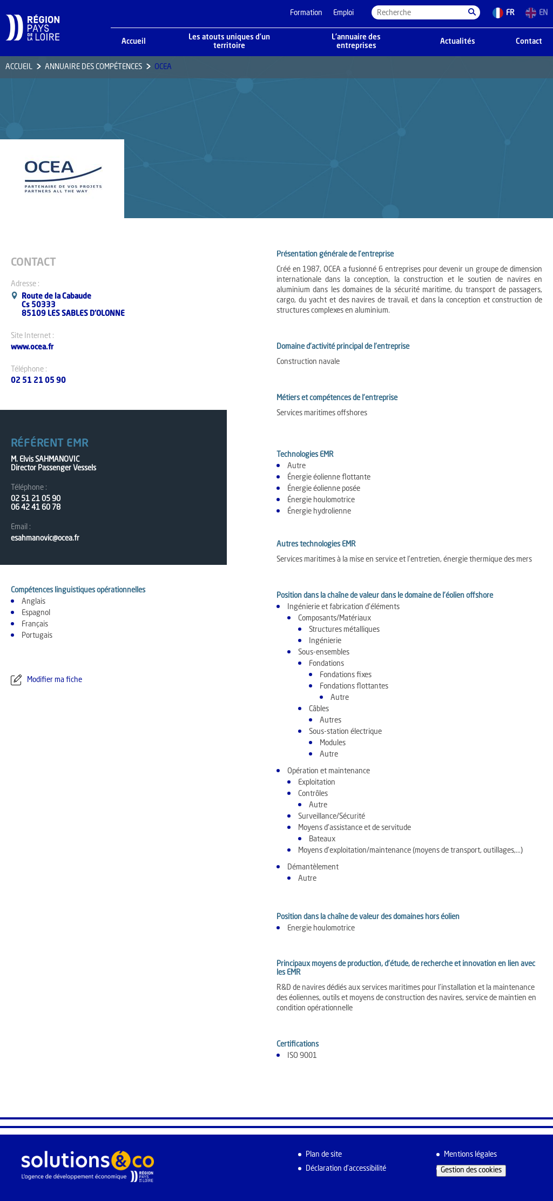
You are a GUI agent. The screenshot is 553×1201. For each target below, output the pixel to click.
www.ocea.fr (32, 347)
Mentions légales (470, 1154)
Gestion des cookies (471, 1170)
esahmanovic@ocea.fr (45, 538)
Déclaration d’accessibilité (346, 1168)
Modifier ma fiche (54, 680)
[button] (472, 12)
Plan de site (324, 1154)
